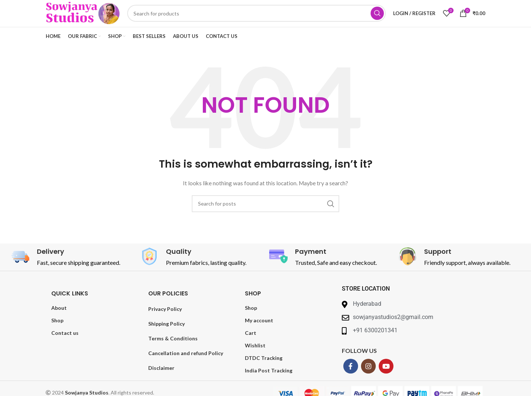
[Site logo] (92, 18)
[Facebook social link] (350, 377)
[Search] (265, 19)
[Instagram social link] (368, 377)
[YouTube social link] (386, 377)
